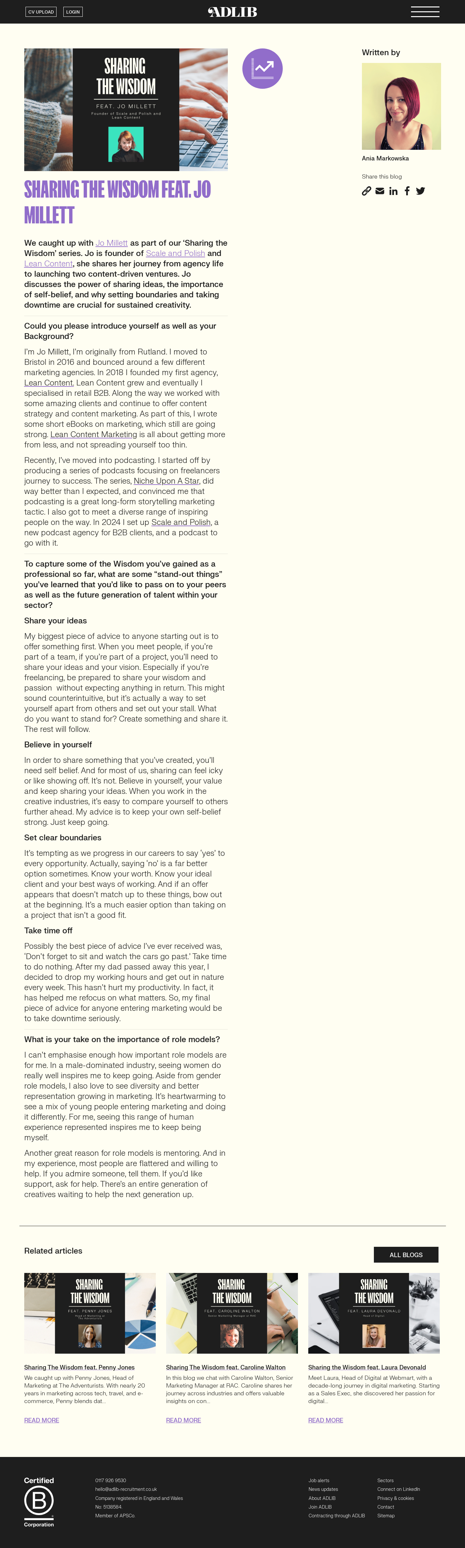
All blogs (406, 1255)
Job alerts (319, 1481)
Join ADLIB (320, 1507)
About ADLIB (322, 1498)
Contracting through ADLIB (337, 1516)
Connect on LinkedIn (398, 1489)
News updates (323, 1489)
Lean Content (48, 264)
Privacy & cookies (395, 1498)
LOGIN (73, 12)
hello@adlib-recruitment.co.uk (126, 1489)
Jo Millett (112, 243)
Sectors (385, 1481)
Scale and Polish (175, 254)
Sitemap (386, 1516)
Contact (385, 1507)
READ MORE (41, 1420)
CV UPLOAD (41, 12)
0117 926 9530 (110, 1481)
